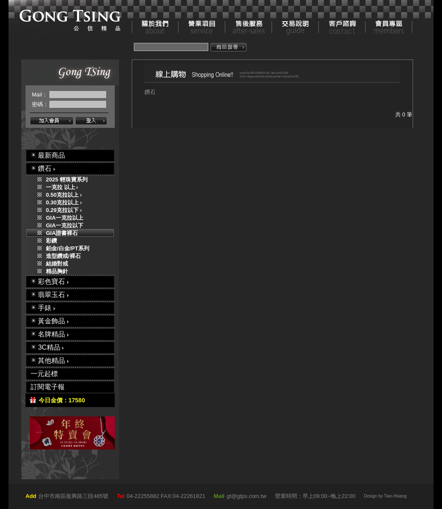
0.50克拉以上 (66, 195)
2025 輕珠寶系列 (67, 179)
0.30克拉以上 (66, 202)
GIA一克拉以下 (64, 225)
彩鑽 (51, 241)
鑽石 (150, 92)
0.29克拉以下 (66, 210)
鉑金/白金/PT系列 (67, 248)
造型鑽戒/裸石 (63, 256)
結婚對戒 (57, 263)
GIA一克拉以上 (64, 218)
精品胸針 (57, 271)
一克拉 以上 (64, 187)
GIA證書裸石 (62, 233)
